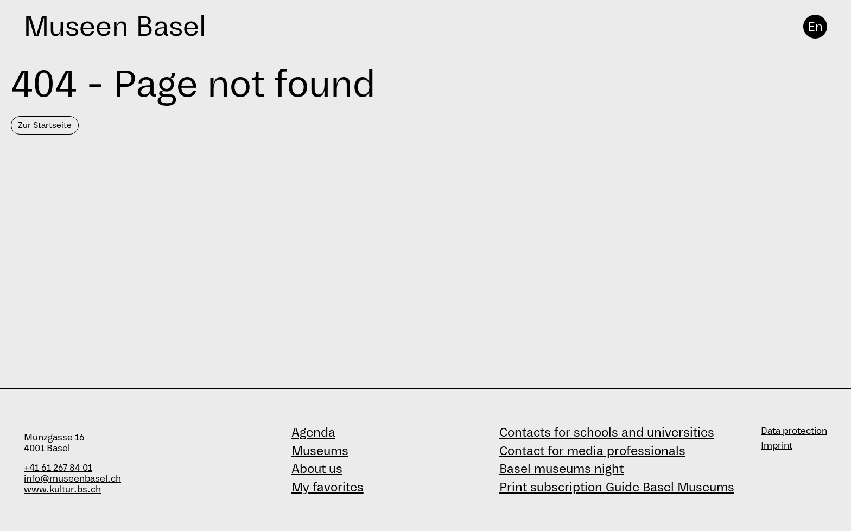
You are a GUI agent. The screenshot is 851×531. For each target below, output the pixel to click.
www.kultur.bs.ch (62, 489)
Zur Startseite (45, 125)
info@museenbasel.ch (72, 478)
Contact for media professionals (592, 450)
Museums (319, 450)
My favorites (327, 487)
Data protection (794, 431)
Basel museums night (561, 468)
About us (316, 468)
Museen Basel (114, 26)
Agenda (313, 432)
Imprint (776, 445)
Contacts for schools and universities (606, 432)
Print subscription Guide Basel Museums (616, 487)
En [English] (815, 26)
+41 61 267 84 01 (58, 468)
